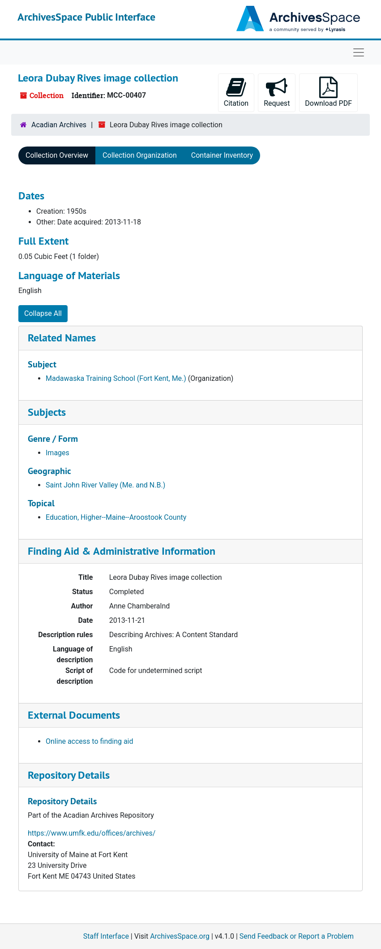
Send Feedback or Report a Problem (297, 936)
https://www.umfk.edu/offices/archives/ (91, 833)
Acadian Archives (58, 125)
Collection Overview (57, 155)
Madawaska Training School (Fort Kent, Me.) (116, 378)
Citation (236, 92)
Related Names (62, 338)
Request (277, 92)
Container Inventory (222, 155)
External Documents (74, 715)
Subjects (47, 412)
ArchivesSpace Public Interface (86, 17)
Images (57, 453)
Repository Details (69, 775)
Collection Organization (140, 155)
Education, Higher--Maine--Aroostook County (116, 517)
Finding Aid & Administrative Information (121, 551)
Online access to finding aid (89, 741)
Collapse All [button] (43, 313)
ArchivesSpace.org (180, 936)
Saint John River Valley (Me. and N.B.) (105, 485)
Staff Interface (106, 936)
